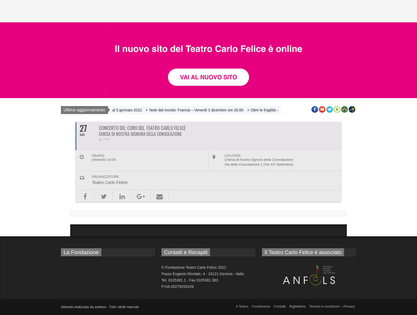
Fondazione (261, 306)
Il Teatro (242, 306)
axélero (100, 307)
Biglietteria (297, 306)
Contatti (280, 306)
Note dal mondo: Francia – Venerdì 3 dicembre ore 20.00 (200, 110)
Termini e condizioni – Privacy (332, 306)
